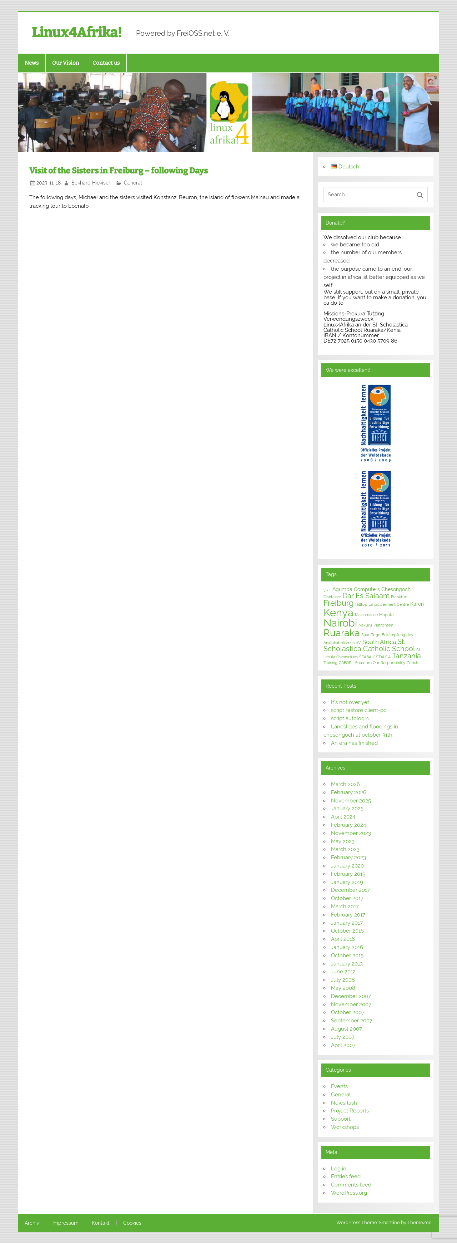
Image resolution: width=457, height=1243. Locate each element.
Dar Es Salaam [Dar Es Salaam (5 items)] (366, 595)
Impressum (65, 1223)
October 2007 (348, 1012)
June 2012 (343, 971)
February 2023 (348, 857)
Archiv (32, 1223)
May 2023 (343, 841)
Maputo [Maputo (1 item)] (386, 615)
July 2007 (343, 1037)
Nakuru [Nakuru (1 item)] (365, 625)
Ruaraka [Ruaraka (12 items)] (341, 632)
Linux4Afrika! (77, 32)
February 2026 (348, 792)
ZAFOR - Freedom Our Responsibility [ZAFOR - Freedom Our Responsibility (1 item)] (372, 662)
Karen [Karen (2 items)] (417, 604)
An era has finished (354, 743)
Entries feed (346, 1176)
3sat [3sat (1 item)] (327, 590)
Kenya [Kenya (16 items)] (338, 612)
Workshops (345, 1127)
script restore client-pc (358, 710)
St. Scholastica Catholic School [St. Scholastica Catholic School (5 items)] (369, 645)
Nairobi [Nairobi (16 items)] (340, 622)
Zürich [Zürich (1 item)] (412, 662)
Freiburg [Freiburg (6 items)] (338, 603)
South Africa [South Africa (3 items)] (379, 641)
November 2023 (351, 833)
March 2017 (345, 906)
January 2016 (347, 947)
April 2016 (343, 939)
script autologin (350, 718)
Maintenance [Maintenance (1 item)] (366, 615)
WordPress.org (349, 1193)
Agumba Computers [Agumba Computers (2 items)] (356, 589)
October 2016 (347, 931)
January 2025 (347, 808)
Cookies (132, 1223)
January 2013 (347, 963)
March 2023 (345, 849)
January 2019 (347, 882)
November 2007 (351, 1004)
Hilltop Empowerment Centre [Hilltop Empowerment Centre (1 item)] (382, 604)
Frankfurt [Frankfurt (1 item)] (399, 597)
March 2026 (345, 784)
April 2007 (343, 1045)
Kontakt (101, 1223)
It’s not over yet (350, 702)
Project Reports (350, 1110)
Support (341, 1119)
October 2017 (347, 898)
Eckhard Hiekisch (91, 183)
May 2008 (343, 988)
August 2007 (346, 1029)
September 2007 (351, 1020)
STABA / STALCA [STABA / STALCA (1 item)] (375, 657)
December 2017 (350, 890)
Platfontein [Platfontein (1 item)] (383, 625)
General (133, 183)
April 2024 (343, 817)
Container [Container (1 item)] (332, 597)
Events (339, 1086)
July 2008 (343, 980)
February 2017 (348, 915)
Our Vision (65, 63)
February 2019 (348, 874)
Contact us (106, 63)
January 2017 (347, 923)
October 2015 (347, 955)
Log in (338, 1168)
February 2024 (348, 825)
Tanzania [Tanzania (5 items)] (406, 656)
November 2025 (351, 800)
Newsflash (344, 1103)
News (32, 63)
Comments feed (351, 1184)
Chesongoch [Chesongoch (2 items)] (396, 589)
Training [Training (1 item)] (330, 662)
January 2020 (347, 866)
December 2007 (351, 996)
